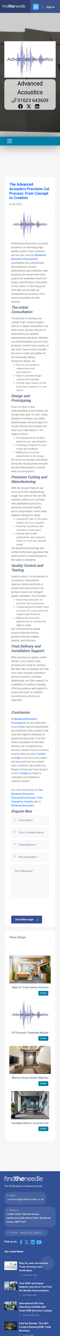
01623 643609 (30, 100)
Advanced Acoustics (22, 805)
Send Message (27, 919)
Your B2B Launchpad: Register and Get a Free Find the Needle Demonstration (35, 1287)
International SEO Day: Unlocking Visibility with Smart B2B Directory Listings (35, 1307)
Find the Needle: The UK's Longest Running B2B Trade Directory (35, 1327)
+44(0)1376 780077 (31, 1232)
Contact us (26, 773)
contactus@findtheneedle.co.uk (25, 1199)
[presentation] (35, 906)
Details (43, 993)
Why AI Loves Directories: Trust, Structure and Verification (33, 1267)
